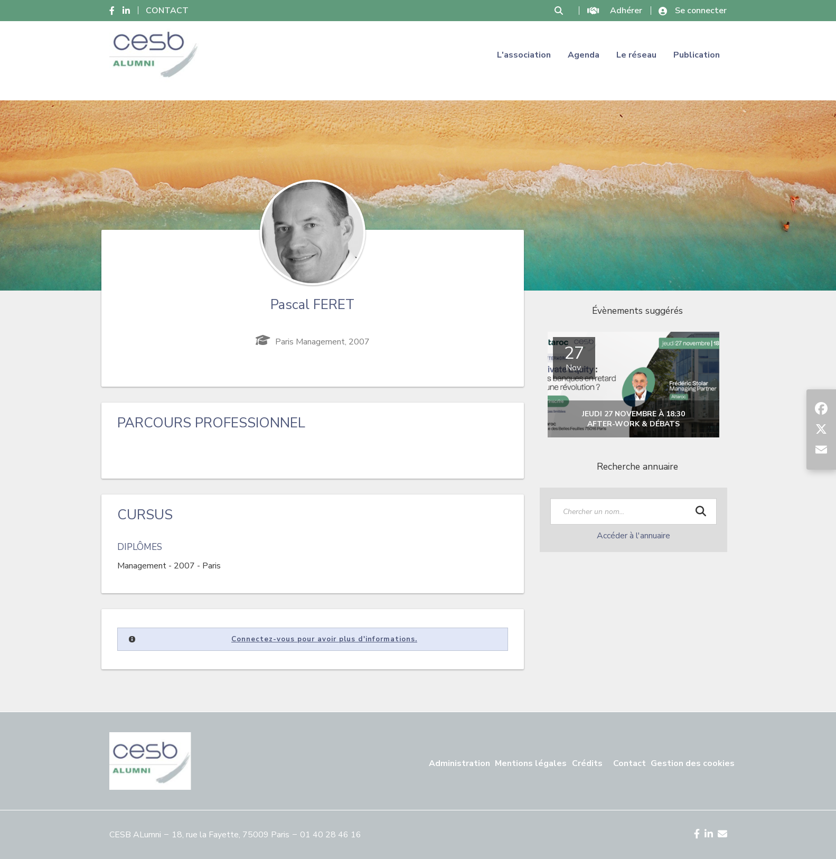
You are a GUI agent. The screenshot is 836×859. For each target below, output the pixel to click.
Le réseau (636, 55)
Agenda (583, 55)
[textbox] (633, 511)
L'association (524, 55)
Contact (629, 763)
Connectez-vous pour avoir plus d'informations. (324, 639)
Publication (696, 55)
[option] (633, 385)
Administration (459, 763)
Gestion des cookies (693, 763)
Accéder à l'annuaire (633, 535)
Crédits (587, 763)
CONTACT (167, 10)
